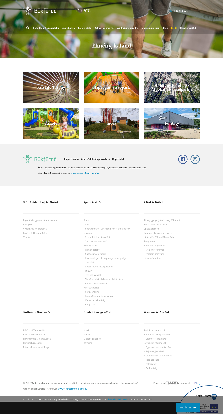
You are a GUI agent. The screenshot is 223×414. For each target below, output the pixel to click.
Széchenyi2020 (188, 28)
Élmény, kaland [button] (91, 245)
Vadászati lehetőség (95, 300)
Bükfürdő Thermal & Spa (35, 233)
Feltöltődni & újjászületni (46, 28)
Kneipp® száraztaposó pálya (99, 296)
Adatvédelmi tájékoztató (95, 159)
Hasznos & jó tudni (150, 28)
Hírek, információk (153, 258)
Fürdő (174, 28)
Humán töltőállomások (96, 283)
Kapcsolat (118, 159)
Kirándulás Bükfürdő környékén (159, 237)
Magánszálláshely (92, 339)
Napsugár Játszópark (95, 254)
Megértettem (188, 407)
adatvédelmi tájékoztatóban (118, 399)
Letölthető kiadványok (156, 339)
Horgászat (90, 304)
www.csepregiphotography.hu (85, 173)
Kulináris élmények (104, 28)
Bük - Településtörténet (155, 224)
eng (176, 11)
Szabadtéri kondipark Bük (97, 237)
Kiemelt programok (155, 250)
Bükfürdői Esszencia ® (34, 334)
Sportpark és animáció (96, 241)
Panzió (87, 334)
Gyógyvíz (27, 224)
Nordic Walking (92, 292)
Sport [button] (86, 220)
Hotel (86, 330)
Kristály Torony (92, 250)
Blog (165, 28)
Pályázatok (151, 364)
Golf (87, 224)
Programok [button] (149, 241)
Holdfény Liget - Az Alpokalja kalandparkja (105, 258)
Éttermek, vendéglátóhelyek (37, 347)
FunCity (88, 271)
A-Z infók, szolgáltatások (158, 334)
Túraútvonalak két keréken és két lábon (104, 279)
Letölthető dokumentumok (159, 355)
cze (186, 11)
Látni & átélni (85, 28)
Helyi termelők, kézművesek (37, 339)
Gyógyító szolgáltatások (35, 229)
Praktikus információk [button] (154, 330)
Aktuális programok (155, 245)
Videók (26, 237)
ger (181, 11)
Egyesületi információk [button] (155, 343)
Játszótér (90, 262)
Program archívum (155, 254)
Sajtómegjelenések (155, 351)
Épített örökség (151, 229)
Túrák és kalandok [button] (92, 275)
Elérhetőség (151, 368)
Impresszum (71, 159)
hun (171, 11)
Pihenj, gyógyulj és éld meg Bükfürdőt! (162, 220)
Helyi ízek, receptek (32, 343)
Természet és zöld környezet (158, 233)
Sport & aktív (68, 28)
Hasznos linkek (153, 360)
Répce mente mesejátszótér (99, 266)
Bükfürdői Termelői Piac (35, 330)
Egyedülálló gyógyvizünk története (40, 220)
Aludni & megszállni (127, 28)
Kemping (88, 343)
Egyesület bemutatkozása (158, 347)
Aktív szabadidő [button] (91, 287)
